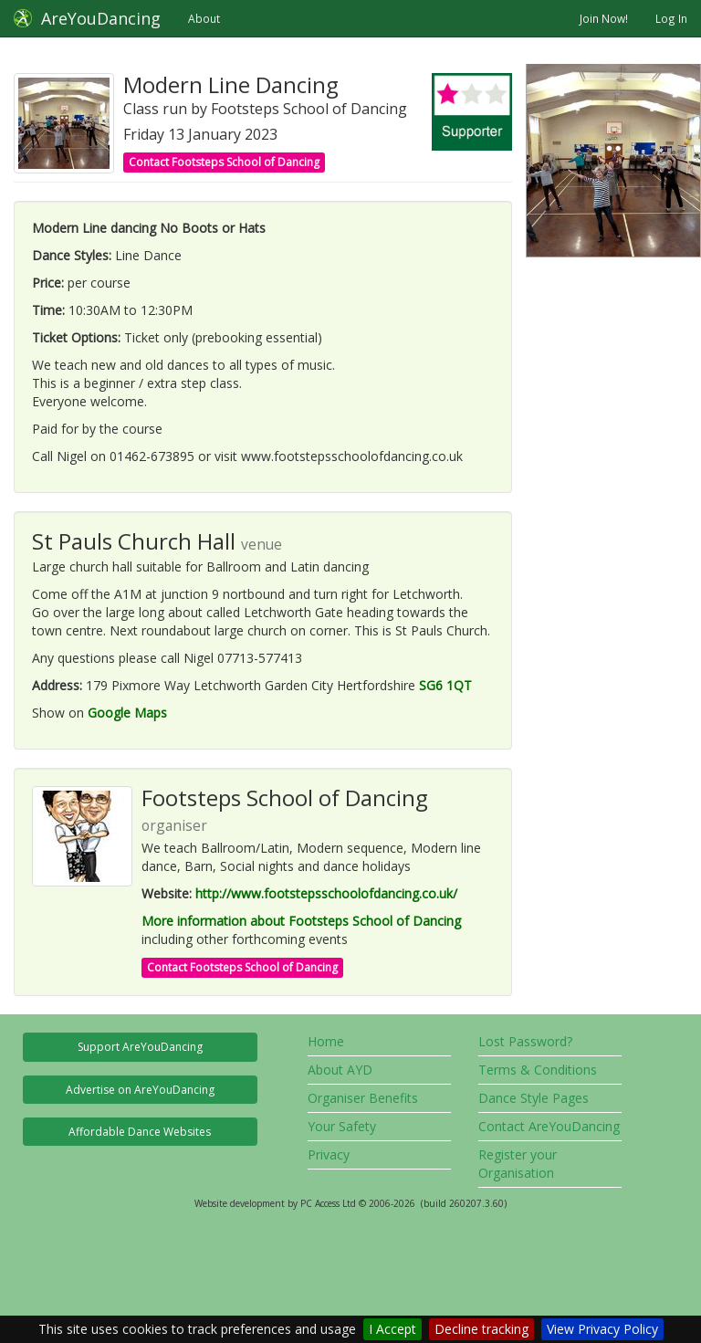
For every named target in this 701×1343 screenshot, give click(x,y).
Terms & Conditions (537, 1069)
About (204, 18)
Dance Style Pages (533, 1098)
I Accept (392, 1329)
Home (326, 1041)
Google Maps (127, 712)
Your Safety (342, 1126)
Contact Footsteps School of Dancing (224, 162)
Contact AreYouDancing (549, 1126)
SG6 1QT (445, 685)
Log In (671, 18)
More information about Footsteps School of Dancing (301, 920)
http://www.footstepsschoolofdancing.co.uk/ (326, 893)
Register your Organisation (517, 1163)
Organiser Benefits (363, 1098)
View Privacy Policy (602, 1329)
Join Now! (604, 18)
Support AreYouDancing (140, 1046)
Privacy (329, 1154)
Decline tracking (481, 1329)
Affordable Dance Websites (139, 1131)
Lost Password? (525, 1041)
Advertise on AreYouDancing (140, 1089)
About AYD (340, 1069)
